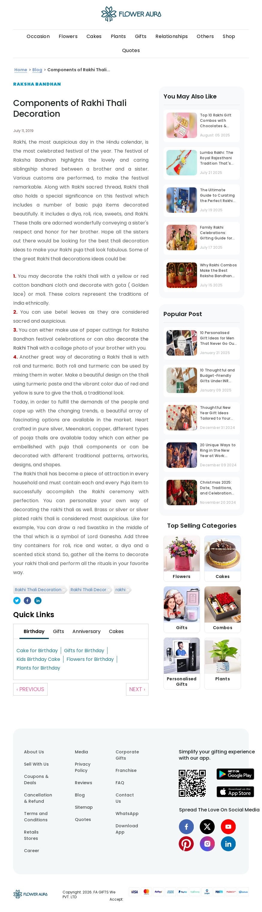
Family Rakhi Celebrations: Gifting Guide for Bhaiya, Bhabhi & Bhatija (216, 233)
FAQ (120, 783)
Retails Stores (31, 835)
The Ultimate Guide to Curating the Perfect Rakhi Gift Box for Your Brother (217, 195)
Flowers (68, 36)
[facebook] (27, 601)
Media (81, 752)
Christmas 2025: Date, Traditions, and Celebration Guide (216, 488)
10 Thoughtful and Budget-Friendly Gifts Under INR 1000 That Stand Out (217, 376)
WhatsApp (127, 814)
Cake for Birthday (37, 650)
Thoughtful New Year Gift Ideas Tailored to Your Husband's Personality (215, 413)
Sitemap (84, 807)
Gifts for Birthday (84, 650)
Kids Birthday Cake (38, 659)
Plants (118, 36)
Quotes (131, 50)
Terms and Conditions (36, 817)
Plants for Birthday (38, 667)
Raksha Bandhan (37, 84)
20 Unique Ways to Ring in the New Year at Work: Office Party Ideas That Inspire (218, 450)
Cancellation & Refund (38, 798)
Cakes (94, 36)
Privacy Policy (82, 767)
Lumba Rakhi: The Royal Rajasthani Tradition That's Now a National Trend (216, 158)
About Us (34, 752)
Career (31, 851)
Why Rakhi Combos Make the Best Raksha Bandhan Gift (218, 271)
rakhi (120, 590)
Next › (137, 689)
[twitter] (17, 601)
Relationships (171, 36)
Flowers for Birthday (90, 659)
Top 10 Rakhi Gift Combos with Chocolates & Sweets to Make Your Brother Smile (217, 121)
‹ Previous (30, 689)
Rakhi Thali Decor (88, 590)
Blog (80, 795)
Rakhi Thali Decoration (38, 590)
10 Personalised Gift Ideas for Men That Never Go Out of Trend (218, 338)
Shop (229, 36)
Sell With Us (36, 764)
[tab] (34, 631)
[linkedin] (38, 601)
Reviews (83, 783)
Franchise (126, 770)
